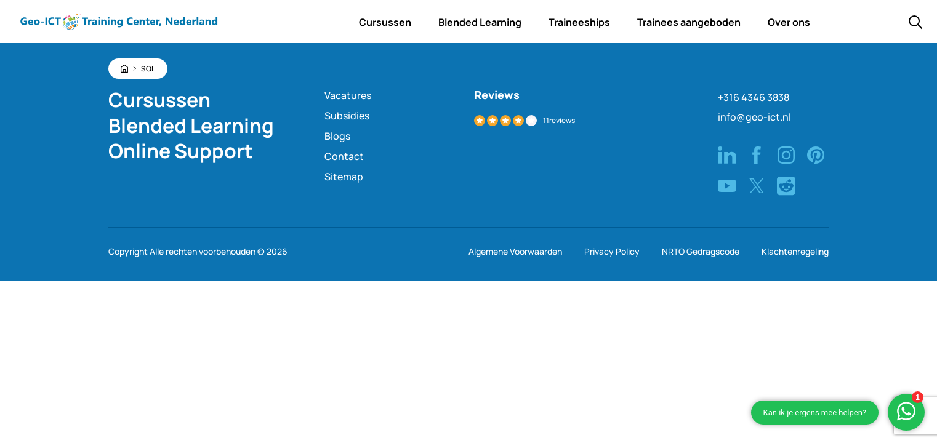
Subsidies (346, 115)
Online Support (180, 150)
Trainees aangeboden (689, 22)
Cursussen (385, 22)
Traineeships (579, 22)
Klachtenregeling (795, 251)
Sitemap (343, 176)
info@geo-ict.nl (754, 117)
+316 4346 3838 (753, 97)
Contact (344, 156)
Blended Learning (479, 22)
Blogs (337, 136)
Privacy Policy (612, 251)
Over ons (789, 22)
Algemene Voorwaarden (515, 251)
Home (318, 22)
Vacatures (347, 95)
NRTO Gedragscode (700, 251)
